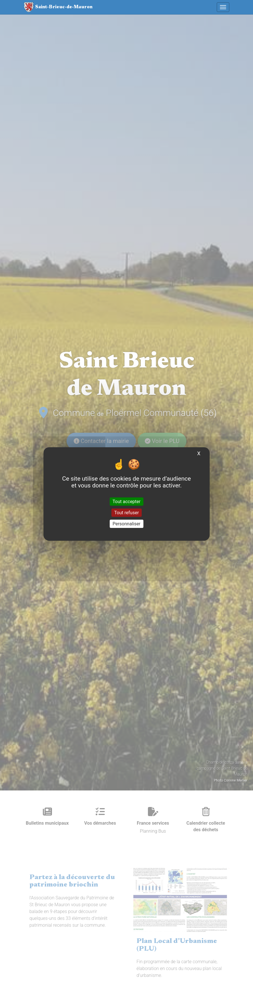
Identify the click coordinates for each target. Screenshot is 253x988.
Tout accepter (126, 501)
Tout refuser (126, 512)
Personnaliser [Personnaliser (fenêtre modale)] (126, 523)
